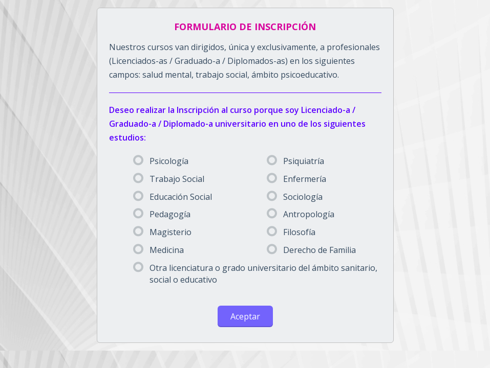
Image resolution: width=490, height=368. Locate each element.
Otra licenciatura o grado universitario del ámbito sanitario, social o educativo (255, 273)
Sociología (295, 196)
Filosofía (291, 232)
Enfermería (296, 179)
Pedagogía (161, 214)
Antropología (300, 214)
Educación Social (172, 196)
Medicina (158, 250)
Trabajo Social (168, 179)
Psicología (160, 161)
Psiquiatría (295, 161)
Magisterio (162, 232)
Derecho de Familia (311, 250)
